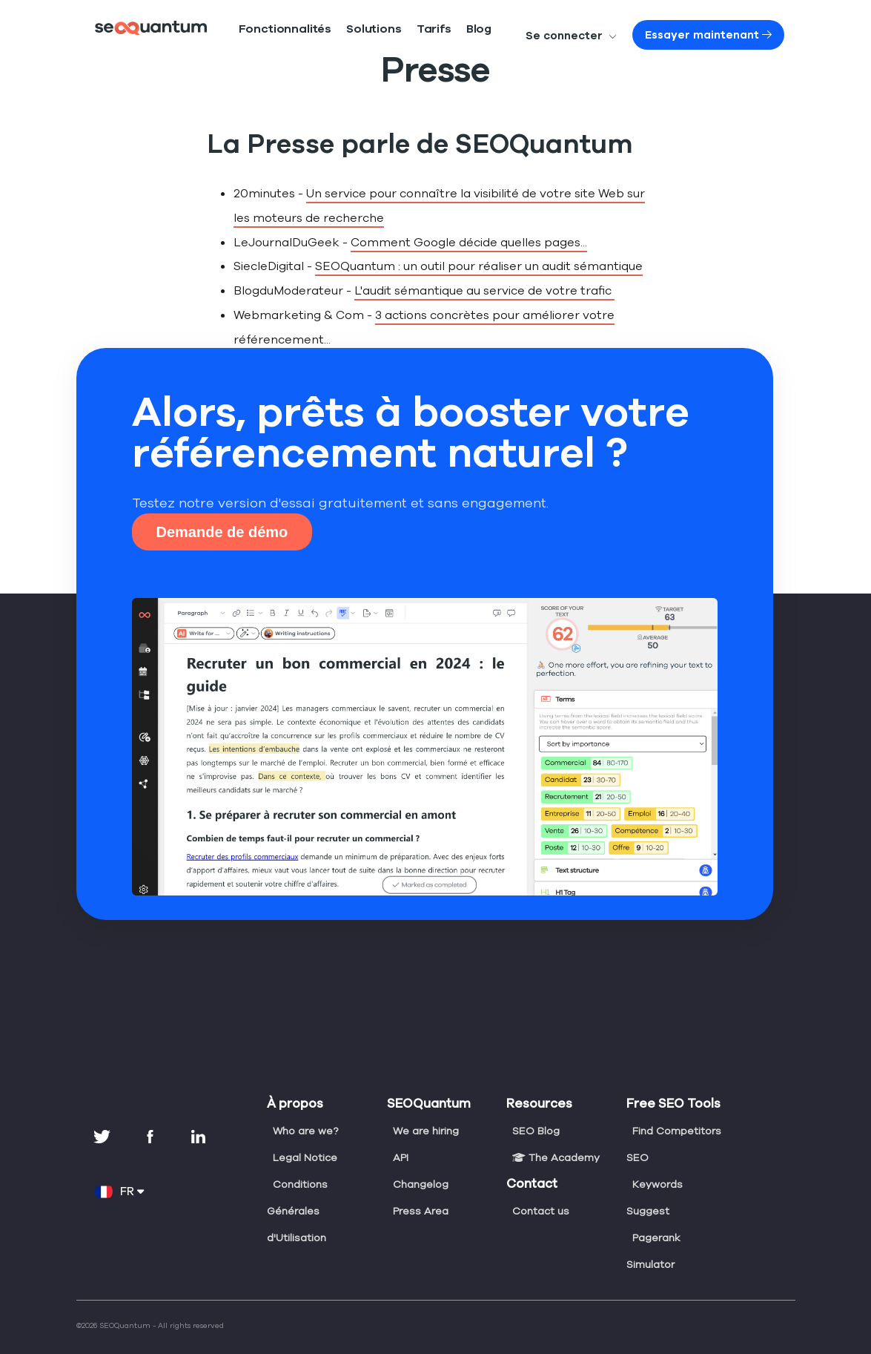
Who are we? (305, 1106)
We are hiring (425, 1106)
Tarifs (396, 29)
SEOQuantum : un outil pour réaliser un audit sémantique (459, 266)
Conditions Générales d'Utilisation (297, 1186)
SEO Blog (536, 1106)
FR (119, 1167)
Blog (436, 29)
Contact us (539, 1186)
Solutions (346, 29)
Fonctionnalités (274, 29)
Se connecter (604, 35)
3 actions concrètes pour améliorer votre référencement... (510, 315)
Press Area (420, 1186)
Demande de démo (222, 507)
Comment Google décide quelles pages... (448, 242)
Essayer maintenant (722, 35)
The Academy (553, 1133)
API (401, 1133)
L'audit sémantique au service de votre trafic (459, 290)
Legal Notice (303, 1133)
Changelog (419, 1160)
